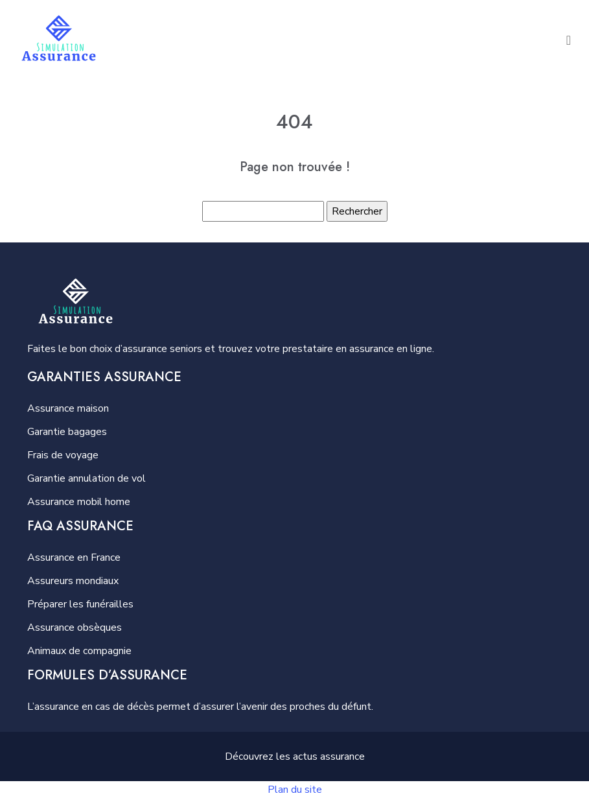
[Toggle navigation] (569, 39)
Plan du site (295, 789)
